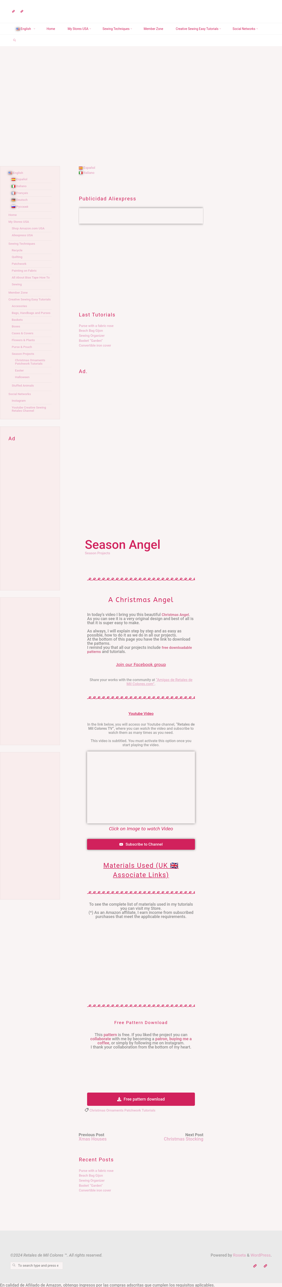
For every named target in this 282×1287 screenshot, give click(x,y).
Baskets (17, 330)
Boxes (16, 336)
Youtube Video (141, 713)
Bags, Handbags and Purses (27, 321)
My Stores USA (19, 222)
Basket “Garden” (91, 341)
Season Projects (98, 553)
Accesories (20, 313)
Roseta (239, 1255)
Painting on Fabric (25, 271)
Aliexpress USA (23, 235)
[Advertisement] (141, 263)
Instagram (19, 410)
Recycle (17, 250)
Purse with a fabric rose (96, 326)
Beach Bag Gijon (91, 331)
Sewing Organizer (92, 336)
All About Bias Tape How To (30, 279)
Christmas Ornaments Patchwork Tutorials (125, 1110)
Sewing (17, 287)
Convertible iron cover (95, 346)
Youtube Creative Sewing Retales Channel (30, 418)
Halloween (23, 387)
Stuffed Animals (23, 395)
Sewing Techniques (22, 244)
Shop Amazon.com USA (29, 228)
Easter (19, 380)
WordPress (261, 1255)
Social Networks (20, 404)
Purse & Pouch (22, 357)
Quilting (17, 257)
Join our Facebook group (141, 664)
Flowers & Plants (24, 350)
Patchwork (19, 264)
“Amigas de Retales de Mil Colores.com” (159, 682)
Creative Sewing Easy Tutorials (24, 304)
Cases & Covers (23, 343)
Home (12, 215)
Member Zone (18, 296)
